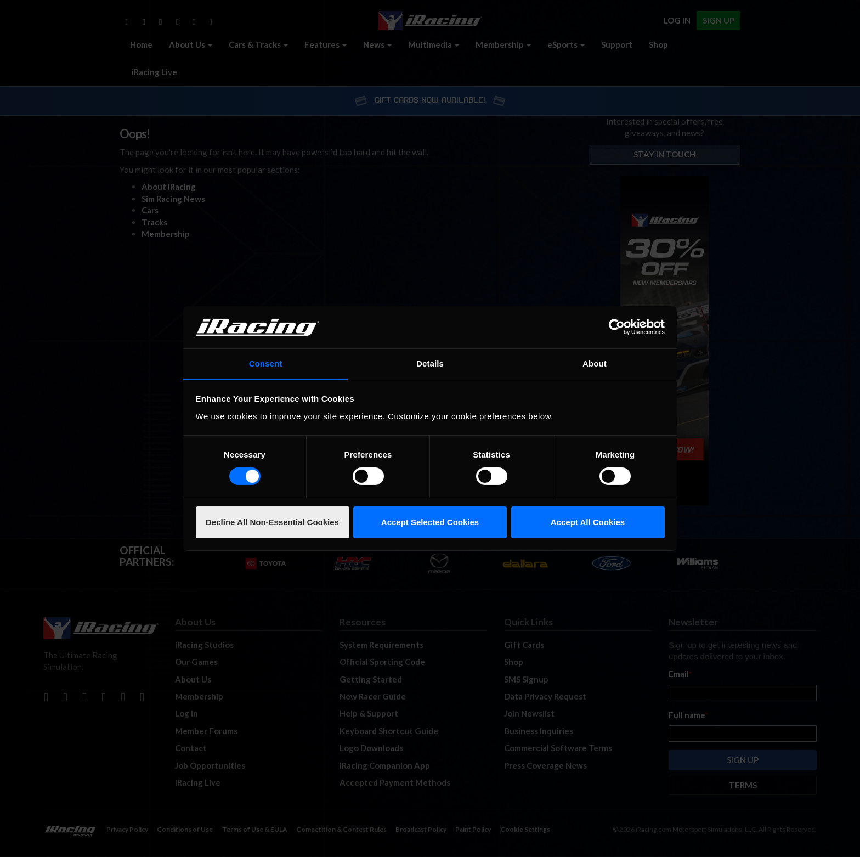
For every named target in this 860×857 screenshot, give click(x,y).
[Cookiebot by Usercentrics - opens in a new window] (617, 327)
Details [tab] (430, 363)
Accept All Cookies (588, 522)
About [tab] (594, 363)
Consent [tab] (265, 363)
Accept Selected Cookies (430, 522)
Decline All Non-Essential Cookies (272, 522)
